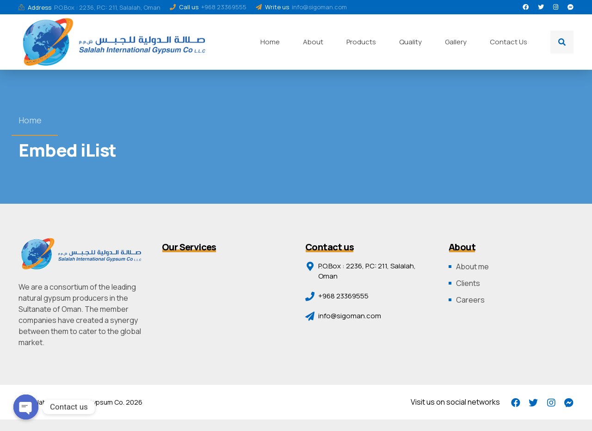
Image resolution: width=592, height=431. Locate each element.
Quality (410, 42)
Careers (470, 300)
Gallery (456, 42)
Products (361, 42)
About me (472, 266)
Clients (468, 283)
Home (270, 42)
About (313, 42)
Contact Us (508, 42)
